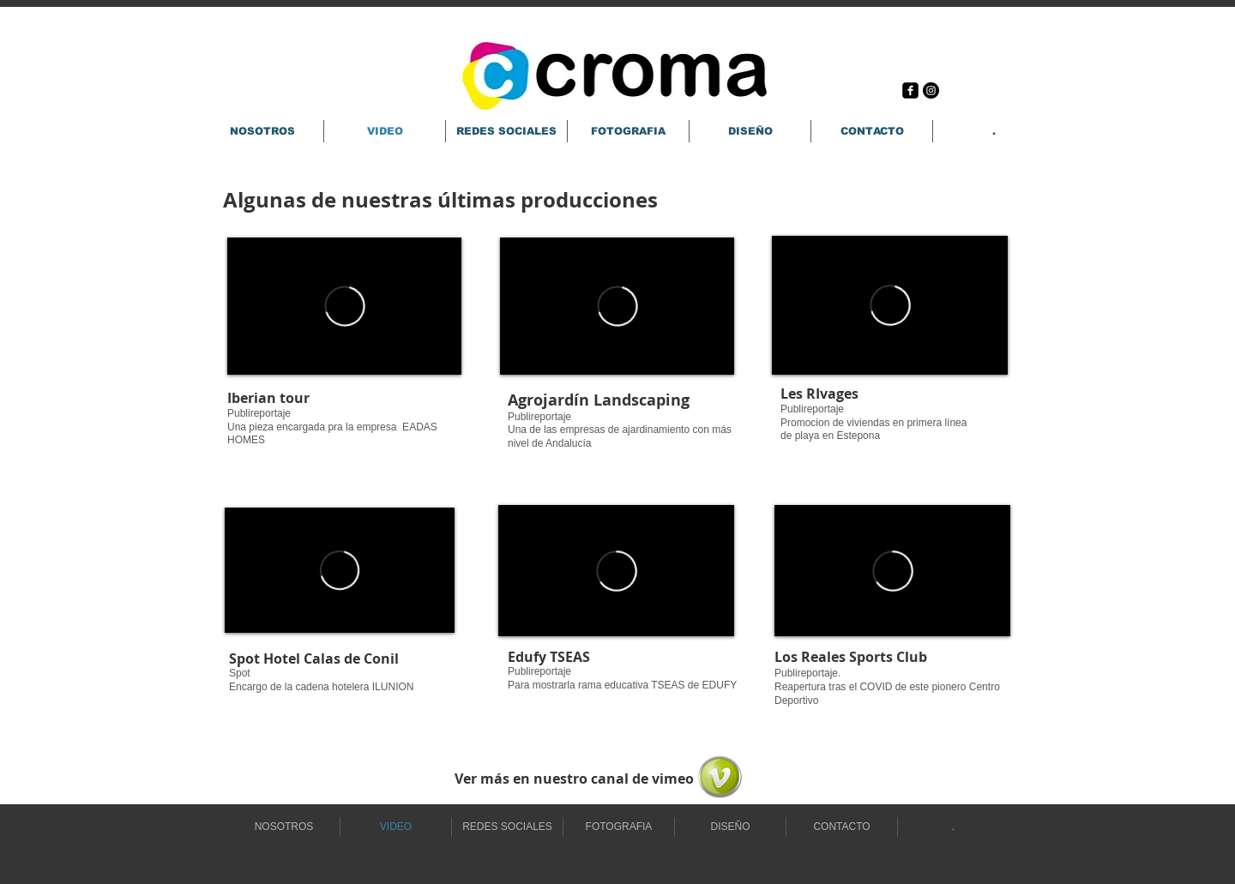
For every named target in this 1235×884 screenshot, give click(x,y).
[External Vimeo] (344, 306)
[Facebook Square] (910, 90)
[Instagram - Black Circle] (931, 90)
